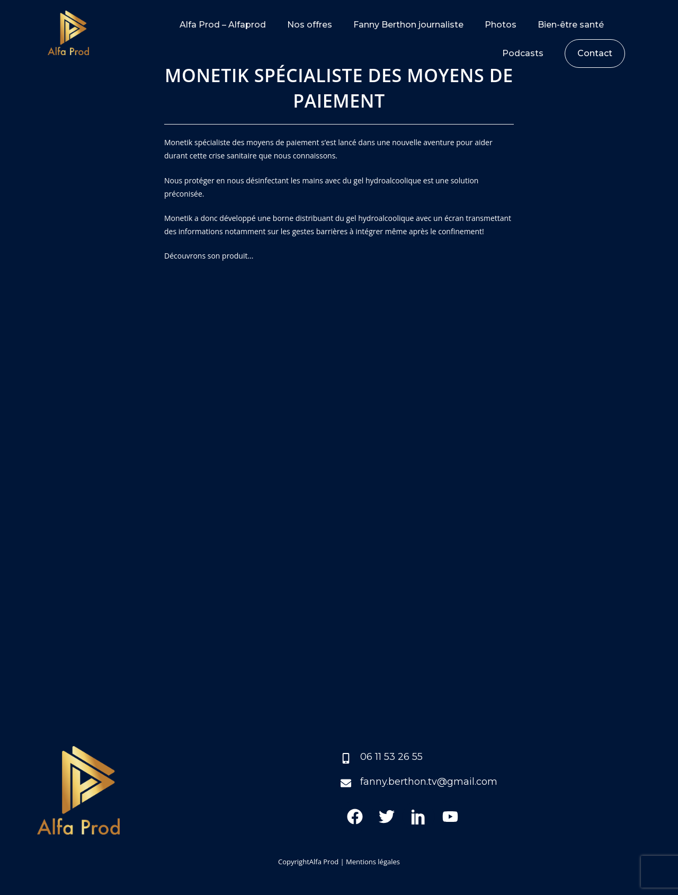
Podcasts (522, 53)
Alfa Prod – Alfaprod (223, 25)
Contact (594, 53)
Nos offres (309, 25)
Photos (500, 25)
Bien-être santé (571, 25)
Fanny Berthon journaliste (408, 25)
